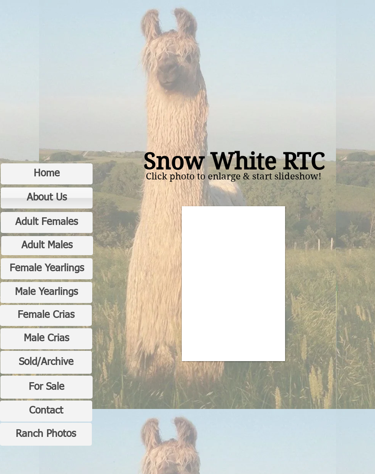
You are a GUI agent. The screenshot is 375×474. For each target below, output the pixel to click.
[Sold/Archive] (46, 362)
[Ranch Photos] (46, 434)
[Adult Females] (47, 222)
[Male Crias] (46, 338)
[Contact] (46, 411)
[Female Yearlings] (47, 268)
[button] (233, 283)
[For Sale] (46, 387)
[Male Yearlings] (46, 292)
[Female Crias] (46, 315)
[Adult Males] (47, 245)
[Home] (47, 173)
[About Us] (47, 197)
